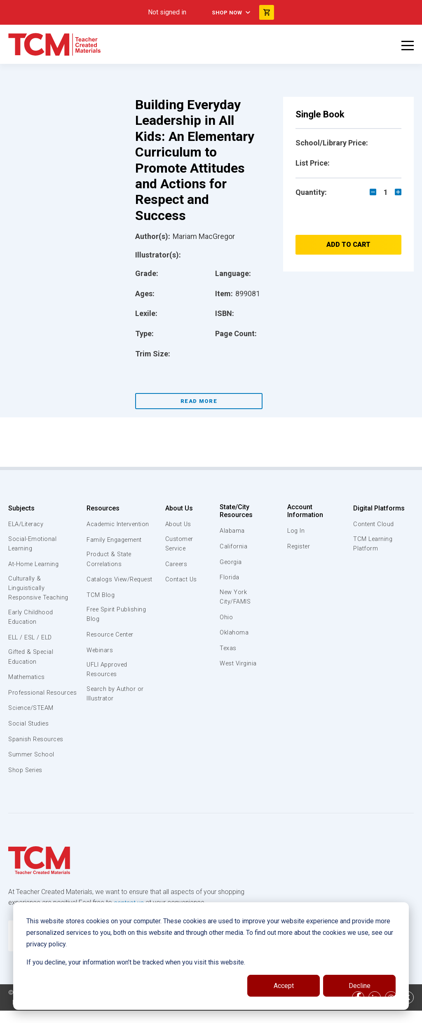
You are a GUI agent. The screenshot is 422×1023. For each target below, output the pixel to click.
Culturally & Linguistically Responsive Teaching (40, 589)
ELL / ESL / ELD (31, 640)
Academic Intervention (119, 524)
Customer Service (177, 544)
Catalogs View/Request (106, 584)
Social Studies (30, 736)
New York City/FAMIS (236, 597)
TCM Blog (100, 605)
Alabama (233, 530)
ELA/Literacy (27, 524)
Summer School (32, 767)
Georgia (232, 562)
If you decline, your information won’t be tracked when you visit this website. (135, 962)
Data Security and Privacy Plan (102, 1014)
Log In (296, 530)
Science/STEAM (32, 721)
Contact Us (180, 580)
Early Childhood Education (31, 619)
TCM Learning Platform (372, 544)
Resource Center (111, 645)
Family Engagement (115, 539)
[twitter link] (407, 1010)
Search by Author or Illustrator (115, 706)
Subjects (21, 508)
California (234, 546)
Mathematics (27, 680)
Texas (229, 649)
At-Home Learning (34, 564)
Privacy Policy (31, 1014)
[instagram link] (391, 1010)
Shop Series (26, 783)
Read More (199, 401)
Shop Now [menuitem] (226, 12)
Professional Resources (26, 700)
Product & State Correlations (110, 559)
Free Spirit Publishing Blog (117, 625)
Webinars (99, 661)
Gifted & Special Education (32, 660)
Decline (359, 986)
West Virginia (239, 664)
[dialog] (211, 956)
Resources (102, 508)
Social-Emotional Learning (33, 544)
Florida (230, 577)
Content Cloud (373, 524)
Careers (175, 564)
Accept (284, 986)
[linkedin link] (374, 1010)
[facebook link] (358, 1010)
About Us (177, 508)
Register (299, 546)
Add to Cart (348, 244)
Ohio (227, 617)
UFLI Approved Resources (107, 681)
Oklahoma (234, 633)
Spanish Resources (37, 752)
